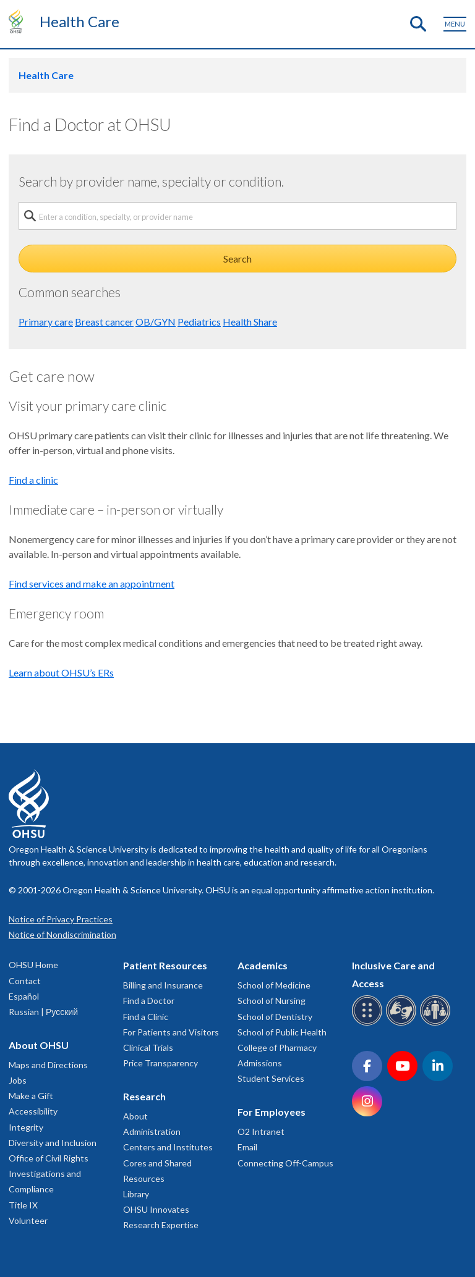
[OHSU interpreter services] (437, 1023)
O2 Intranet (261, 1131)
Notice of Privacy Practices (61, 919)
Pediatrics (199, 321)
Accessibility (33, 1111)
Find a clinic (33, 480)
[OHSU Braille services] (369, 1023)
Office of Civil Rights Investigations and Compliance (48, 1173)
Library (136, 1194)
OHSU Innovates (156, 1209)
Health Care (79, 21)
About (135, 1116)
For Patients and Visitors (171, 1032)
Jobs (18, 1080)
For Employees (272, 1112)
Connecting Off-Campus (285, 1163)
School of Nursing (272, 1000)
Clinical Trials (148, 1047)
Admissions (260, 1063)
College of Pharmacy (277, 1047)
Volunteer (28, 1220)
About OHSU (39, 1045)
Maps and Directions (48, 1065)
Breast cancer (104, 321)
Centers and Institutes (168, 1147)
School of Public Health (282, 1032)
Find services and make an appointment (91, 583)
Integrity (26, 1127)
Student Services (271, 1078)
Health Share (250, 321)
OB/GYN (155, 321)
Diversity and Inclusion (52, 1142)
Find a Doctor (148, 1000)
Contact (25, 981)
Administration (152, 1131)
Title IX (23, 1205)
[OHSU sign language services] (403, 1023)
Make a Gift (31, 1095)
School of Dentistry (275, 1016)
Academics (263, 965)
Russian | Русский (43, 1011)
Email (247, 1147)
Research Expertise (161, 1225)
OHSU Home (33, 964)
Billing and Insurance (163, 985)
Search (237, 258)
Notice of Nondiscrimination (62, 934)
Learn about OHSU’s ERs (61, 672)
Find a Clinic (145, 1016)
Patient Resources (165, 965)
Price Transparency (160, 1063)
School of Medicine (274, 985)
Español (24, 996)
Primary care (46, 321)
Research (144, 1096)
